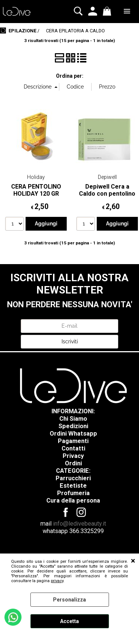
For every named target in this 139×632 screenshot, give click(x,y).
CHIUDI (133, 561)
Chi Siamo (73, 418)
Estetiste (73, 485)
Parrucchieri (73, 478)
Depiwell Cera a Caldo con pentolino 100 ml (107, 194)
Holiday (36, 177)
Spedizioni (73, 426)
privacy (57, 580)
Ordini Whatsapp (73, 433)
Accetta (69, 621)
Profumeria (73, 493)
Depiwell (107, 177)
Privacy (73, 455)
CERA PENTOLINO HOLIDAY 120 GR (36, 190)
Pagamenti (73, 441)
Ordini (73, 463)
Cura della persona (73, 500)
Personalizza (69, 600)
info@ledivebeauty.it (79, 523)
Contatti (73, 448)
